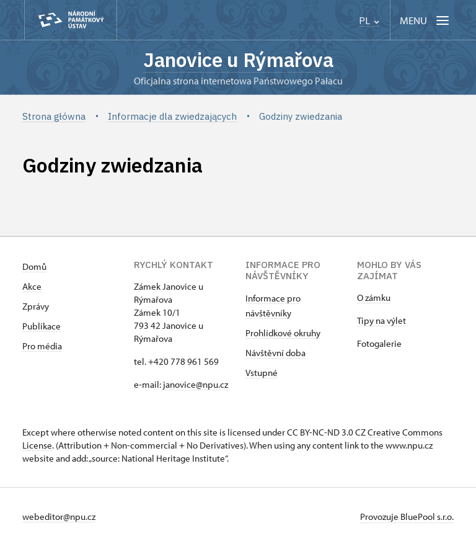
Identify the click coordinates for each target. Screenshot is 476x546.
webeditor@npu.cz (58, 517)
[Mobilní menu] (425, 20)
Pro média (42, 346)
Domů (34, 267)
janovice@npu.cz (194, 385)
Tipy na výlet (381, 321)
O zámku (373, 298)
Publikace (41, 327)
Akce (32, 287)
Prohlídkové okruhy (282, 333)
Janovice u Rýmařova (238, 60)
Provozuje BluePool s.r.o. (407, 517)
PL (369, 21)
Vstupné (261, 373)
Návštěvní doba (275, 353)
